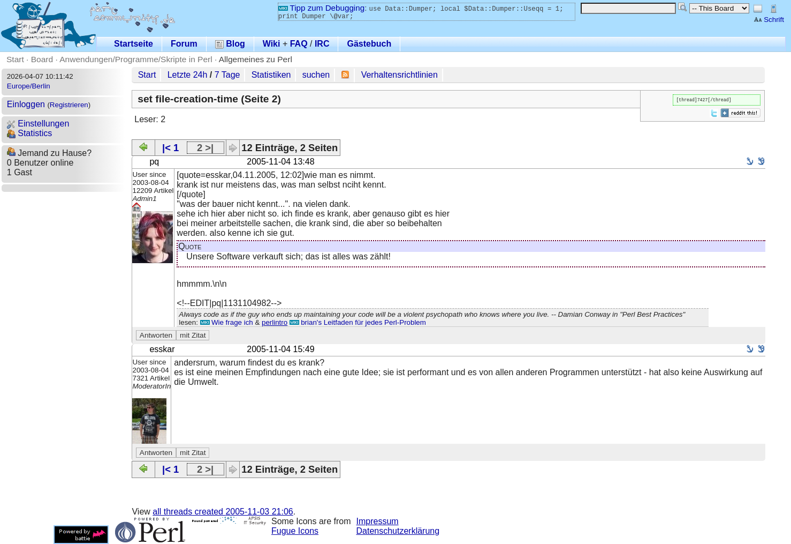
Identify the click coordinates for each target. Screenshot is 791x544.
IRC (322, 43)
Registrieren (69, 105)
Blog (230, 43)
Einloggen (26, 104)
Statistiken (271, 74)
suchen (316, 74)
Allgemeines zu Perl (255, 59)
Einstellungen (38, 123)
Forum (184, 43)
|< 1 (170, 147)
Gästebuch (369, 43)
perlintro (274, 322)
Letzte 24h (188, 74)
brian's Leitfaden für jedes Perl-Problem (358, 322)
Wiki (271, 43)
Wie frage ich (226, 322)
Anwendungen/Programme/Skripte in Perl (135, 59)
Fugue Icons (294, 530)
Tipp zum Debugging (321, 7)
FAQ (299, 43)
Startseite (133, 43)
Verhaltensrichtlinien (399, 74)
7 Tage (227, 74)
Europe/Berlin (28, 86)
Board (42, 59)
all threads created (223, 511)
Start (15, 59)
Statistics (29, 133)
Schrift (769, 20)
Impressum (377, 521)
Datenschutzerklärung (398, 530)
